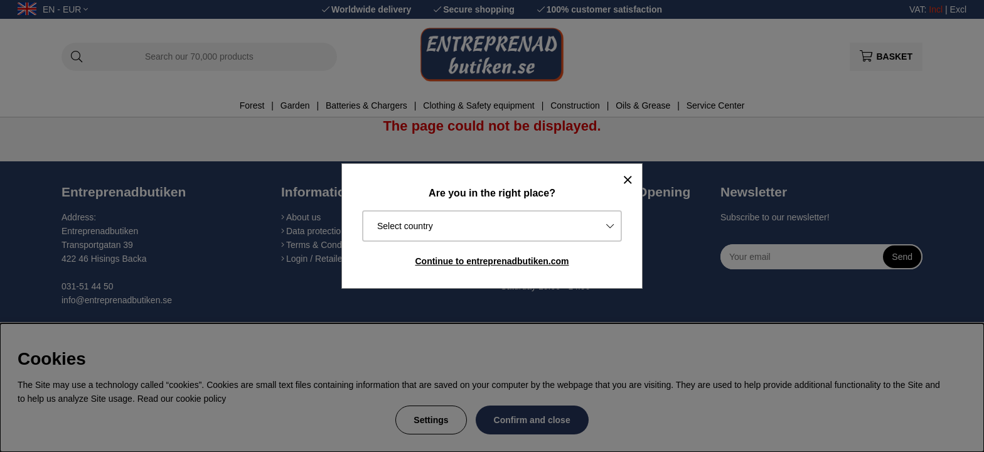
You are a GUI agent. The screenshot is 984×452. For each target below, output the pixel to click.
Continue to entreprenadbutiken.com (492, 261)
